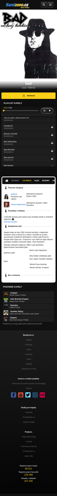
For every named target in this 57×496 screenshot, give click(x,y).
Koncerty (28, 345)
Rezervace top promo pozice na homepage (29, 384)
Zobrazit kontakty (10, 222)
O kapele (26, 181)
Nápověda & (29, 437)
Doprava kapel (29, 422)
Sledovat (28, 95)
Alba (36, 181)
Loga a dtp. (28, 456)
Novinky (15, 181)
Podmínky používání (29, 446)
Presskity (28, 412)
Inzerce (29, 388)
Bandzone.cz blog (29, 369)
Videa (29, 350)
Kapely (29, 340)
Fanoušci (28, 354)
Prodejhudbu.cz (29, 417)
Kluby (29, 359)
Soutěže (29, 364)
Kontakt (29, 442)
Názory (46, 181)
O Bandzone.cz (29, 451)
